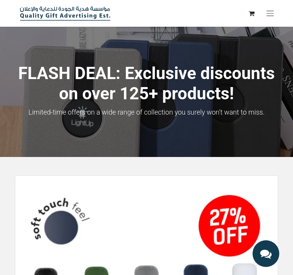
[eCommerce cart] (251, 13)
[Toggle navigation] (270, 13)
